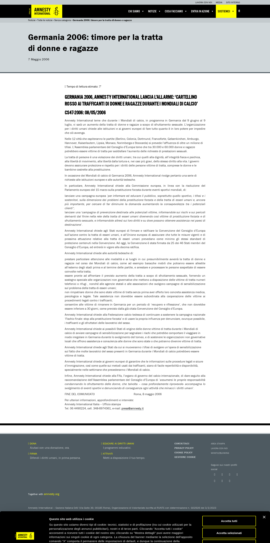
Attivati (107, 453)
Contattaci (181, 443)
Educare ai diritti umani (117, 443)
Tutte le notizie (44, 20)
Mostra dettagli (197, 535)
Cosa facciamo (176, 11)
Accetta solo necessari (229, 516)
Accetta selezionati (229, 504)
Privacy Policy (184, 448)
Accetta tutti (229, 492)
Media (219, 2)
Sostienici (226, 11)
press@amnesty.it (133, 408)
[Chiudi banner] (264, 488)
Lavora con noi (203, 2)
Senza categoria (62, 20)
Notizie (154, 11)
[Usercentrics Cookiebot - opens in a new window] (24, 536)
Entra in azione (202, 11)
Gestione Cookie (185, 457)
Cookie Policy (183, 452)
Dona (32, 443)
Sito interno (233, 2)
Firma (32, 453)
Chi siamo (136, 11)
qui (60, 520)
